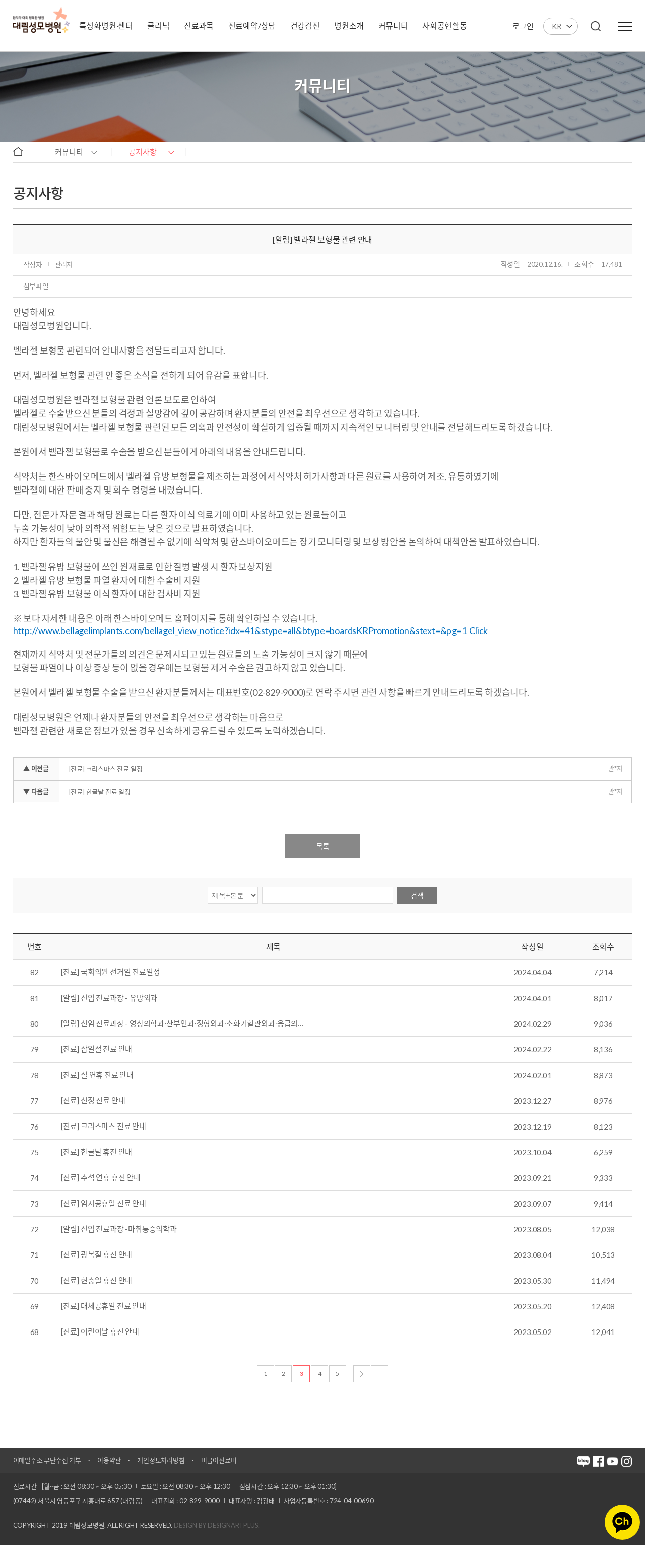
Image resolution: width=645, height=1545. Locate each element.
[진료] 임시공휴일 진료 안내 (103, 1204)
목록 (322, 846)
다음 (361, 1373)
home (23, 151)
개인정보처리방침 (160, 1460)
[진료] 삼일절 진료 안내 (96, 1049)
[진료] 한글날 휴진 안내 (96, 1152)
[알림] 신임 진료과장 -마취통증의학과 (119, 1229)
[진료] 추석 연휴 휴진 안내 (101, 1178)
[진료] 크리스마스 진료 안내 (103, 1126)
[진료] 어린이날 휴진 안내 (100, 1332)
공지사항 (142, 151)
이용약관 (109, 1460)
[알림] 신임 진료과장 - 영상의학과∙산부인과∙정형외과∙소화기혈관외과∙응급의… (182, 1024)
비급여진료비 (219, 1460)
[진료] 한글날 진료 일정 (100, 792)
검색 (417, 895)
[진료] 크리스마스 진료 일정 (106, 769)
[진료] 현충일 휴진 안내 (96, 1281)
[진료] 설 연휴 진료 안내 (97, 1075)
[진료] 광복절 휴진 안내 (96, 1255)
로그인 (522, 26)
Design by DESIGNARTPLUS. (217, 1525)
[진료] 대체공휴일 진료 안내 (103, 1306)
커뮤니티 (69, 151)
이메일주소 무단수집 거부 (47, 1460)
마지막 (379, 1373)
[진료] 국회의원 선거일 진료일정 (110, 972)
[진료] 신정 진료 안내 (93, 1101)
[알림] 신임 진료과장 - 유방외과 (109, 998)
